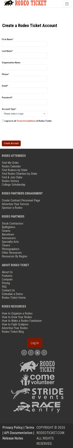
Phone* (5, 74)
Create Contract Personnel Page (21, 200)
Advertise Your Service (15, 204)
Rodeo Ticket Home (14, 297)
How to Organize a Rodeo (17, 313)
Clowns (6, 231)
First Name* (7, 39)
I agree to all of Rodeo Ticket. (27, 121)
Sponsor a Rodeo (12, 207)
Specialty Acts (10, 242)
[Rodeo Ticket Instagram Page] (24, 352)
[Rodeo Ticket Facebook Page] (30, 352)
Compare (7, 279)
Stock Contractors (12, 223)
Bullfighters (8, 227)
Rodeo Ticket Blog (13, 331)
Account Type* (9, 109)
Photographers (10, 249)
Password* (7, 97)
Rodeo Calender (11, 166)
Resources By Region (14, 256)
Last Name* (7, 51)
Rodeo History (10, 181)
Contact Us (8, 290)
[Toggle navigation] (67, 4)
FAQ (4, 286)
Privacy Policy (12, 427)
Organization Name (11, 62)
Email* (5, 85)
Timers (6, 245)
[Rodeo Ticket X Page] (37, 352)
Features (7, 276)
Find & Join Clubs (12, 177)
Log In (35, 343)
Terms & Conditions (26, 121)
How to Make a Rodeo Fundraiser (22, 321)
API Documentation (18, 433)
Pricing (6, 283)
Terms (29, 427)
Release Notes (12, 438)
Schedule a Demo (12, 294)
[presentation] (25, 132)
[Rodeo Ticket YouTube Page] (44, 352)
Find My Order (10, 163)
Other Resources (12, 252)
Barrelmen (8, 234)
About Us (7, 272)
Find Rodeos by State (14, 170)
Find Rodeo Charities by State (19, 173)
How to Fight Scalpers (15, 324)
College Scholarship (13, 184)
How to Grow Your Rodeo (17, 317)
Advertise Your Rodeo (15, 328)
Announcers (9, 238)
